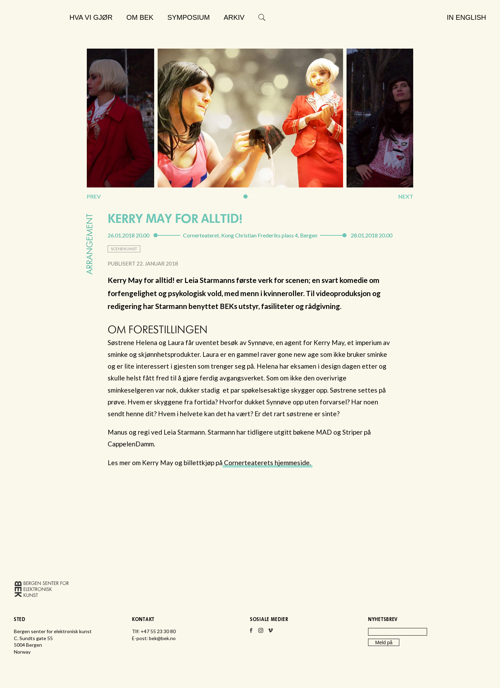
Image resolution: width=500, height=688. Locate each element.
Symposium (188, 17)
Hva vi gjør (90, 17)
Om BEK (139, 17)
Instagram (260, 632)
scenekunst (124, 248)
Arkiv (234, 17)
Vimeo (270, 632)
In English (466, 17)
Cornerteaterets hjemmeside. (267, 463)
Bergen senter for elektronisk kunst (38, 34)
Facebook (251, 632)
